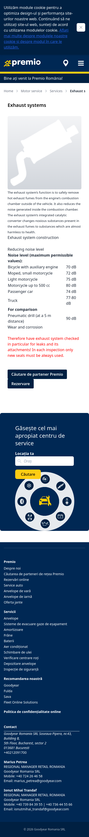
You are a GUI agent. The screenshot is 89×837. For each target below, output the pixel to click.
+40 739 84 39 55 (29, 804)
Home (11, 91)
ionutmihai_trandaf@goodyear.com (41, 809)
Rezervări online (16, 579)
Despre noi (12, 568)
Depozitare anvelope (20, 663)
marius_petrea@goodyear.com (37, 781)
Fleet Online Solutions (21, 702)
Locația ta (24, 453)
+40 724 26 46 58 (29, 776)
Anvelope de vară (17, 591)
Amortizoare (13, 629)
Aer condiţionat (16, 646)
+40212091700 (15, 752)
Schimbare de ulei (18, 652)
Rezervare (20, 383)
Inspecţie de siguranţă (21, 669)
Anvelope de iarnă (18, 596)
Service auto (13, 585)
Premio (10, 561)
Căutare (28, 474)
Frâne (8, 635)
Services (59, 91)
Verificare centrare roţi (21, 658)
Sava (7, 696)
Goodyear (11, 685)
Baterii (9, 641)
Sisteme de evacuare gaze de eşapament (35, 624)
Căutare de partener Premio (37, 374)
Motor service (34, 91)
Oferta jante (13, 602)
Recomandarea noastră (23, 678)
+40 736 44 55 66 (59, 804)
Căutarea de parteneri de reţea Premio (34, 574)
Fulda (8, 691)
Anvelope (11, 618)
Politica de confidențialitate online (32, 711)
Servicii (10, 611)
